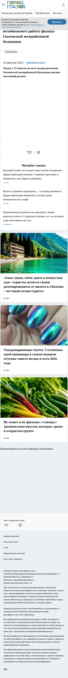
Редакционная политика (14, 553)
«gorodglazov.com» (27, 571)
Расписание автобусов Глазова (17, 13)
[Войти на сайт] (63, 4)
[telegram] (39, 152)
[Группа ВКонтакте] (6, 525)
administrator (35, 62)
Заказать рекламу (11, 536)
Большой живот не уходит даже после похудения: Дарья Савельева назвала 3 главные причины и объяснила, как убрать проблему (34, 177)
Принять (57, 21)
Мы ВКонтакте (43, 13)
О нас (6, 547)
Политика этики (11, 542)
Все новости (59, 13)
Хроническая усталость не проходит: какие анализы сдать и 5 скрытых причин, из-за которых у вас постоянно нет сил (34, 218)
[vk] (29, 152)
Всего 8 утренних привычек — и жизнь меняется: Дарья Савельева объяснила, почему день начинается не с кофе (34, 198)
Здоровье (11, 51)
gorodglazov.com (29, 590)
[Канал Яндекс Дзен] (20, 525)
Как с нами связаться (13, 559)
